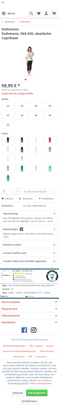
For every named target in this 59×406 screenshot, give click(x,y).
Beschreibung (10, 213)
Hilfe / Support (36, 345)
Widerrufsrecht (47, 351)
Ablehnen (18, 392)
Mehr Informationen (41, 383)
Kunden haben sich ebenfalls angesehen (25, 261)
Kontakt (50, 345)
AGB (30, 356)
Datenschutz (19, 356)
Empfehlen (46, 198)
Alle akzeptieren (37, 392)
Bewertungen (10, 229)
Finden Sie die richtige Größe (17, 93)
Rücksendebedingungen (14, 345)
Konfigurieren (29, 401)
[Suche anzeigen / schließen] (31, 13)
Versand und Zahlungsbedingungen (19, 351)
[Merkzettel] (38, 13)
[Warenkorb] (54, 13)
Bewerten (26, 198)
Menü (8, 13)
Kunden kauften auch (15, 252)
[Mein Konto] (46, 13)
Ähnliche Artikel (12, 244)
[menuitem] (8, 13)
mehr (50, 221)
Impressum (41, 356)
